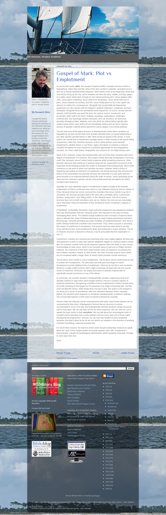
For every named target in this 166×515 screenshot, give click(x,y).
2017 (107, 448)
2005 (107, 489)
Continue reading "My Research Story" (40, 163)
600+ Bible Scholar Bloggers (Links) (81, 404)
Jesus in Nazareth (74, 429)
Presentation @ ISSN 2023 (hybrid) (81, 417)
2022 (107, 400)
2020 (107, 437)
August (110, 410)
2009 (107, 475)
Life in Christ (72, 433)
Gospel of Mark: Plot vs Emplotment (84, 76)
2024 (107, 393)
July (109, 413)
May (109, 420)
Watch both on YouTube (76, 420)
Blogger (97, 496)
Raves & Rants (73, 401)
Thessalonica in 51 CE (76, 436)
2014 (107, 458)
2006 (107, 485)
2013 (107, 461)
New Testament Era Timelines (78, 388)
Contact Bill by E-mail (41, 408)
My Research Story (41, 112)
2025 (107, 390)
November (112, 403)
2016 (107, 451)
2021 (107, 434)
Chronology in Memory (76, 391)
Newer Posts (63, 353)
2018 (107, 444)
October (111, 407)
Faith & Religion (73, 398)
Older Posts (127, 353)
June (110, 417)
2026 (107, 387)
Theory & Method (74, 394)
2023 (107, 397)
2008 (107, 478)
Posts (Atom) (72, 358)
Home (96, 353)
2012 (107, 465)
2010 (107, 472)
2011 (107, 468)
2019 (107, 441)
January (111, 424)
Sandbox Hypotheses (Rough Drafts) (81, 385)
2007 (107, 482)
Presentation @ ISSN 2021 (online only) (82, 414)
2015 (107, 454)
